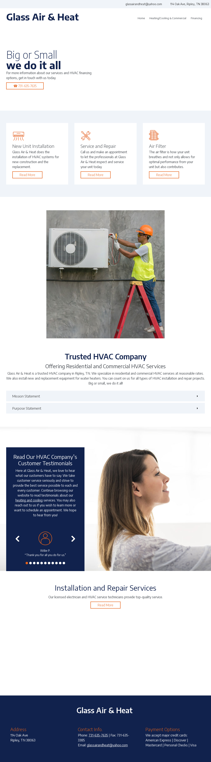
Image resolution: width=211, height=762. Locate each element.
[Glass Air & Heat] (43, 18)
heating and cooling (29, 500)
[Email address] (141, 4)
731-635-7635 (98, 735)
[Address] (187, 4)
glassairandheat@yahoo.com (107, 745)
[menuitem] (141, 18)
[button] (45, 544)
